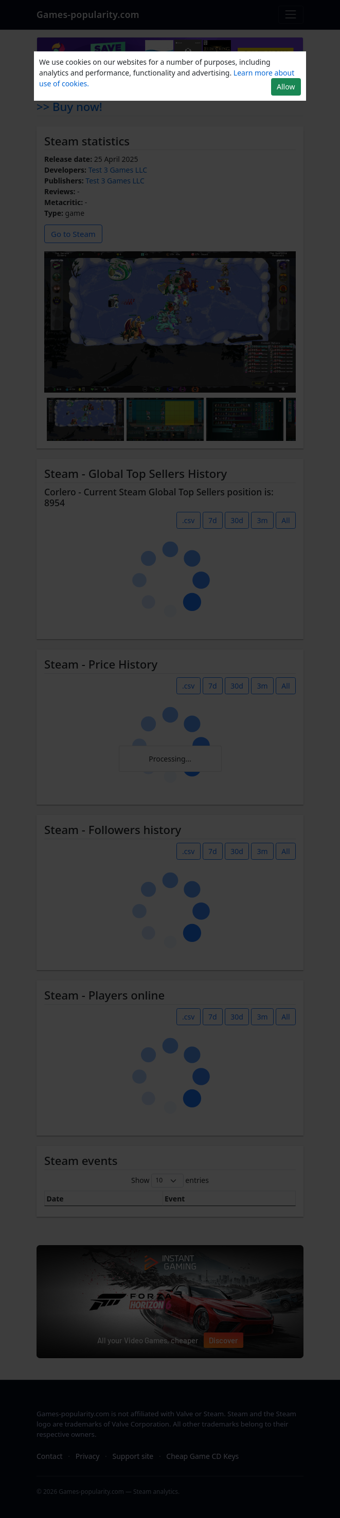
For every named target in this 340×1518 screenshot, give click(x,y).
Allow (286, 86)
